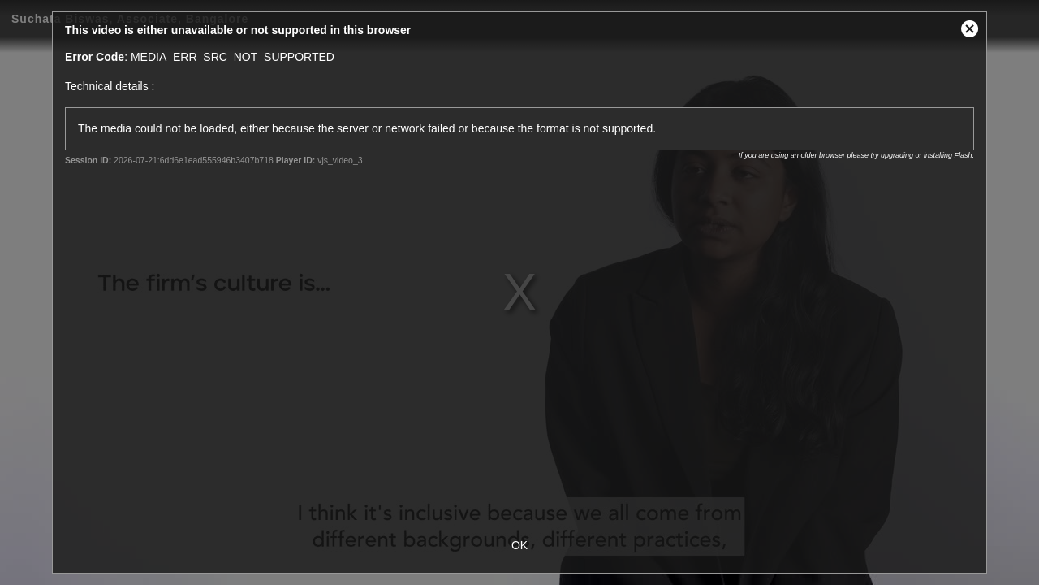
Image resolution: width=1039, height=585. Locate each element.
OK (519, 545)
